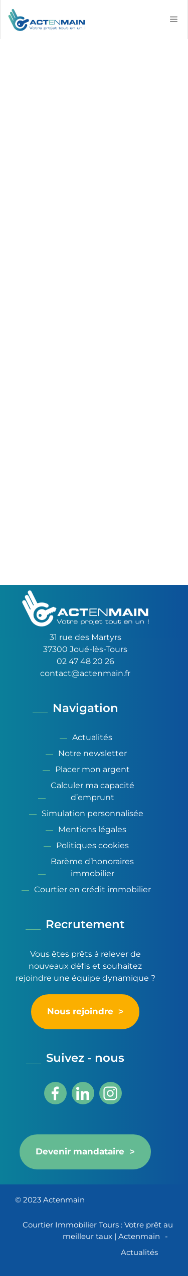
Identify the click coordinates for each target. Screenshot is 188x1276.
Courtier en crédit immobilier (92, 889)
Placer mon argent (92, 769)
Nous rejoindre (80, 1012)
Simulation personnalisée (92, 813)
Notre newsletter (92, 753)
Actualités (92, 737)
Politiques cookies (92, 845)
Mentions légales (92, 829)
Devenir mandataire (80, 1152)
